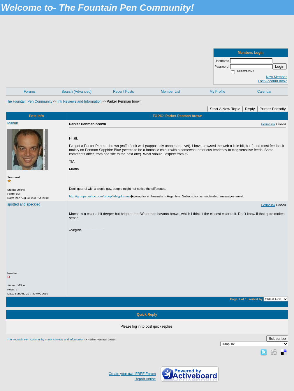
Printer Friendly (273, 109)
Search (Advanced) (76, 92)
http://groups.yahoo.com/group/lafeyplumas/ (99, 196)
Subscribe (277, 338)
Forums (30, 92)
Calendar (264, 92)
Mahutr (12, 123)
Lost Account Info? (272, 81)
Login (279, 66)
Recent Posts (123, 92)
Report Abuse (145, 379)
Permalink (268, 124)
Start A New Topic (225, 109)
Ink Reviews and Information (79, 101)
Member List (170, 92)
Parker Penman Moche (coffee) (264, 304)
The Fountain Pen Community (29, 101)
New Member (276, 77)
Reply (250, 109)
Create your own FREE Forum (132, 374)
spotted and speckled (23, 204)
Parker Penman (228, 304)
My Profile (217, 92)
